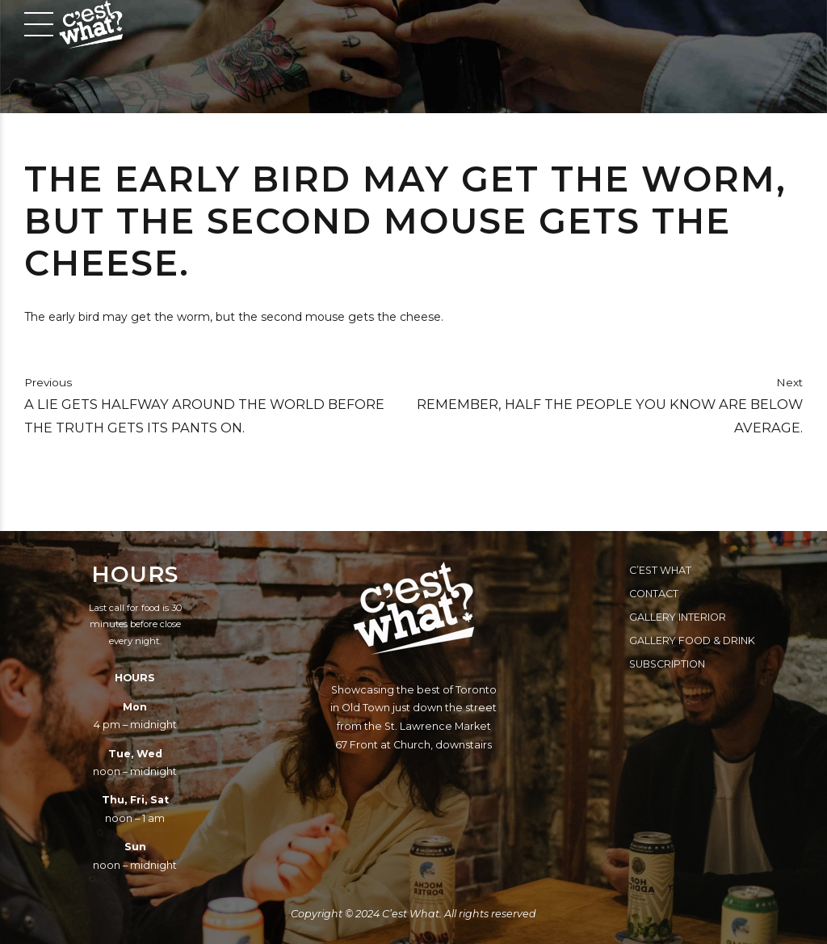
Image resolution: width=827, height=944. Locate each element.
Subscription (667, 664)
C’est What (660, 570)
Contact (653, 594)
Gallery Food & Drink (692, 640)
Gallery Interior (677, 617)
